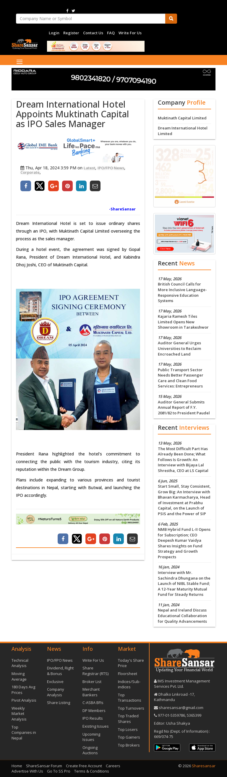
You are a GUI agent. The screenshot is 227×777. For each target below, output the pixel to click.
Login (54, 32)
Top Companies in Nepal (24, 732)
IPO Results (92, 718)
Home (17, 765)
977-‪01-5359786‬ (171, 715)
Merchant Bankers (91, 692)
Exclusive (55, 681)
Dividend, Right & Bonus (60, 670)
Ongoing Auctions (90, 750)
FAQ (111, 32)
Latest (89, 168)
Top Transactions (129, 697)
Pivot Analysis (24, 700)
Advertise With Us (27, 771)
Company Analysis (55, 692)
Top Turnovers (131, 708)
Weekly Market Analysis (19, 713)
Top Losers (128, 729)
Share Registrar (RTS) (95, 670)
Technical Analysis (20, 663)
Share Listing (58, 702)
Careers (113, 765)
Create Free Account (84, 765)
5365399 (193, 715)
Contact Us (93, 32)
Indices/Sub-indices (129, 684)
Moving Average (19, 676)
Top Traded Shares (128, 718)
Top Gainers (129, 737)
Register (71, 32)
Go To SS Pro (58, 771)
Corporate (30, 172)
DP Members (94, 710)
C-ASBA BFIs (92, 702)
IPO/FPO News (111, 168)
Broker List (91, 681)
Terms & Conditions (91, 771)
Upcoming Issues (91, 736)
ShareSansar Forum (44, 765)
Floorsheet (127, 673)
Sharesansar (203, 765)
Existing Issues (95, 726)
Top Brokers (129, 745)
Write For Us (130, 32)
